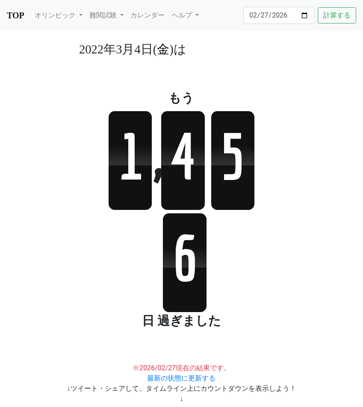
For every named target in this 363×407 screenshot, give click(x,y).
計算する (337, 15)
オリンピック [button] (56, 15)
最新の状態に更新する (181, 378)
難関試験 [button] (103, 15)
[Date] (278, 15)
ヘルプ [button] (182, 15)
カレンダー (147, 15)
